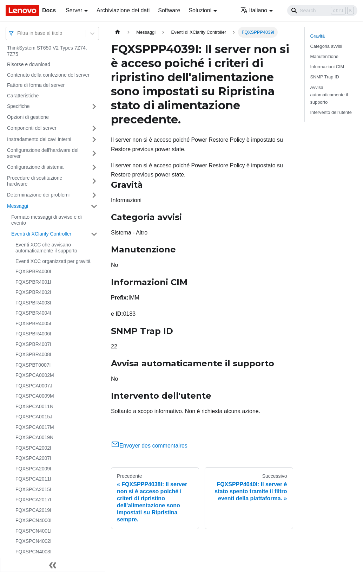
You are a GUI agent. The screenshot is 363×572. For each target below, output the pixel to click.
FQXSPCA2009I (33, 468)
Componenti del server (32, 128)
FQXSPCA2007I (33, 458)
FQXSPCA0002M (34, 375)
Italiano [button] (254, 10)
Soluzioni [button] (200, 10)
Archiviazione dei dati (123, 10)
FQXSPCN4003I (33, 551)
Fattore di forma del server (36, 85)
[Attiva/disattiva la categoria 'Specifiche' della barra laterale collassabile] (94, 106)
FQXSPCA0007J (33, 385)
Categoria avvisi (326, 46)
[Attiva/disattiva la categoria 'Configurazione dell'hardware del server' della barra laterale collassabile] (94, 153)
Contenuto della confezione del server (48, 75)
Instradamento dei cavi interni (39, 139)
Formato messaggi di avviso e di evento (46, 220)
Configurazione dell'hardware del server (42, 153)
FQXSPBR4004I (33, 313)
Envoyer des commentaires (149, 446)
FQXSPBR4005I (33, 323)
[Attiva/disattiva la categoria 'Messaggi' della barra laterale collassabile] (94, 206)
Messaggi (17, 206)
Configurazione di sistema (35, 167)
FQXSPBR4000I (33, 271)
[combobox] (18, 33)
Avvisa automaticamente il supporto (329, 95)
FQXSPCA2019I (33, 510)
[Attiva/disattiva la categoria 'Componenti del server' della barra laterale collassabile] (94, 128)
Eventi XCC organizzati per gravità (53, 261)
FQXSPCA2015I (33, 489)
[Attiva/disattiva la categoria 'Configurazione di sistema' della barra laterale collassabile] (94, 167)
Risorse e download (28, 64)
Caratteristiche (23, 95)
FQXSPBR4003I (33, 303)
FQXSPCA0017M (34, 427)
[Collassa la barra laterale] (52, 565)
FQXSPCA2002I (33, 448)
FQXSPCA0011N (34, 406)
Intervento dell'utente (331, 112)
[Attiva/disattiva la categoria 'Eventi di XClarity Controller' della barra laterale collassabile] (94, 234)
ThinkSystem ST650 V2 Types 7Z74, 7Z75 (47, 51)
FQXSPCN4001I (33, 531)
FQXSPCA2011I (33, 479)
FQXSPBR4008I (33, 354)
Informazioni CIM (327, 66)
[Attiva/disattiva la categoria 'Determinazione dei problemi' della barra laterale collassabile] (94, 195)
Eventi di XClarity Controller (41, 234)
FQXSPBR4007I (33, 344)
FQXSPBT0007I (33, 365)
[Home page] (117, 32)
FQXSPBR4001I (33, 282)
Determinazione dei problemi (38, 195)
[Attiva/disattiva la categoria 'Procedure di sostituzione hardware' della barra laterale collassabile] (94, 181)
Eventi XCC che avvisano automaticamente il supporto (46, 248)
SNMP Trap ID (324, 76)
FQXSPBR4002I (33, 292)
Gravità (317, 36)
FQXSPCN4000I (33, 520)
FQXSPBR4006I (33, 333)
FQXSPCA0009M (34, 396)
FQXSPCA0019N (34, 437)
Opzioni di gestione (28, 117)
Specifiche (18, 106)
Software (169, 10)
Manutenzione (324, 56)
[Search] (322, 10)
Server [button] (74, 10)
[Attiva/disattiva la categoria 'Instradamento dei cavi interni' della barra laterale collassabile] (94, 139)
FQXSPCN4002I (33, 541)
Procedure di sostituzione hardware (34, 181)
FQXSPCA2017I (33, 499)
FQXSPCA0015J (33, 416)
